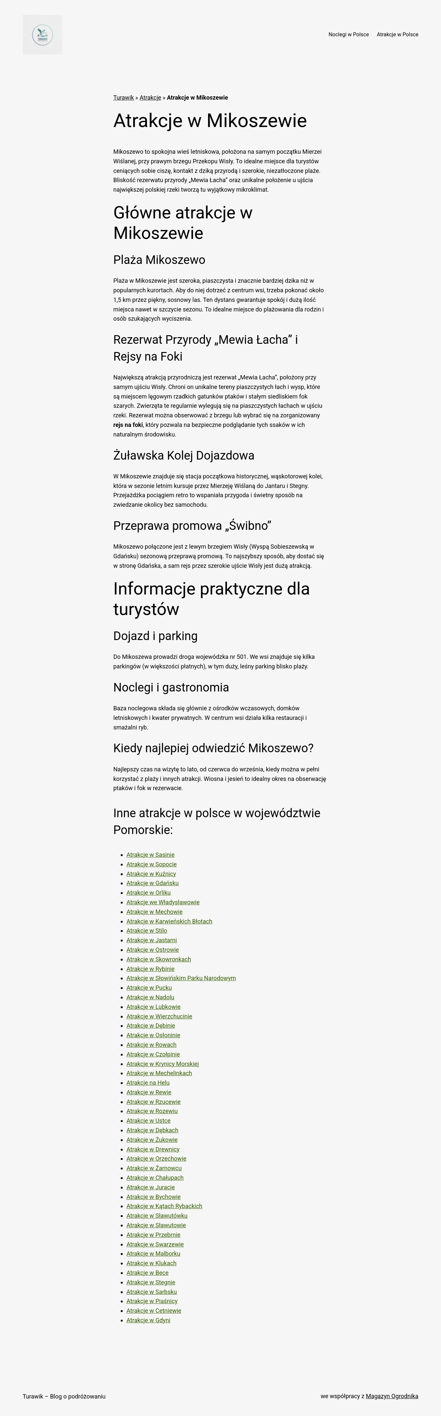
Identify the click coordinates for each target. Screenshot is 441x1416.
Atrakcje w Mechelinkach (159, 1073)
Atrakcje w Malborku (153, 1253)
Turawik (123, 97)
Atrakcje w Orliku (149, 892)
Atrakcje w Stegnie (151, 1282)
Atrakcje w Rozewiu (152, 1111)
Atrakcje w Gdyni (149, 1320)
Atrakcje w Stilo (147, 930)
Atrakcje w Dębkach (152, 1130)
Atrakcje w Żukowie (152, 1139)
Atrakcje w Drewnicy (153, 1149)
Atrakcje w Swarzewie (155, 1244)
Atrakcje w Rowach (152, 1044)
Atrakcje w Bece (148, 1272)
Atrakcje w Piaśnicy (152, 1301)
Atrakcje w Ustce (149, 1120)
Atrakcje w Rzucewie (154, 1101)
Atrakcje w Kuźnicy (151, 873)
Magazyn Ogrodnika (392, 1396)
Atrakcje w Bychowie (154, 1196)
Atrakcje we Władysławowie (163, 902)
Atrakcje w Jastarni (152, 940)
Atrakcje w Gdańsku (153, 883)
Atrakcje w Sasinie (151, 854)
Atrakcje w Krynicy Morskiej (163, 1063)
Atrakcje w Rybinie (151, 968)
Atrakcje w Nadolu (150, 997)
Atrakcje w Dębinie (151, 1025)
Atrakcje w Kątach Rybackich (165, 1206)
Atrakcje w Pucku (149, 987)
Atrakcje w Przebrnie (154, 1234)
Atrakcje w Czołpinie (153, 1054)
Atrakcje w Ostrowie (153, 949)
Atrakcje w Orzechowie (157, 1158)
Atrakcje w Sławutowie (156, 1225)
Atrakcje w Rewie (149, 1092)
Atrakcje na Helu (148, 1082)
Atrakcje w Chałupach (155, 1177)
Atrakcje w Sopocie (152, 864)
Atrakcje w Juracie (151, 1187)
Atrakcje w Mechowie (155, 911)
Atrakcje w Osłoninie (153, 1035)
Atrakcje (150, 97)
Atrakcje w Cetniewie (154, 1310)
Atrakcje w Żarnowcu (154, 1168)
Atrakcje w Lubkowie (154, 1006)
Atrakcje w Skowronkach (159, 959)
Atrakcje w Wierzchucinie (159, 1016)
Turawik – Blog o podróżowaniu (64, 1396)
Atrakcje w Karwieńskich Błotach (169, 921)
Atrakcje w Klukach (152, 1263)
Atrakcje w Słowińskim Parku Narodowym (181, 978)
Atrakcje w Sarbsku (152, 1291)
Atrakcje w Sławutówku (157, 1215)
